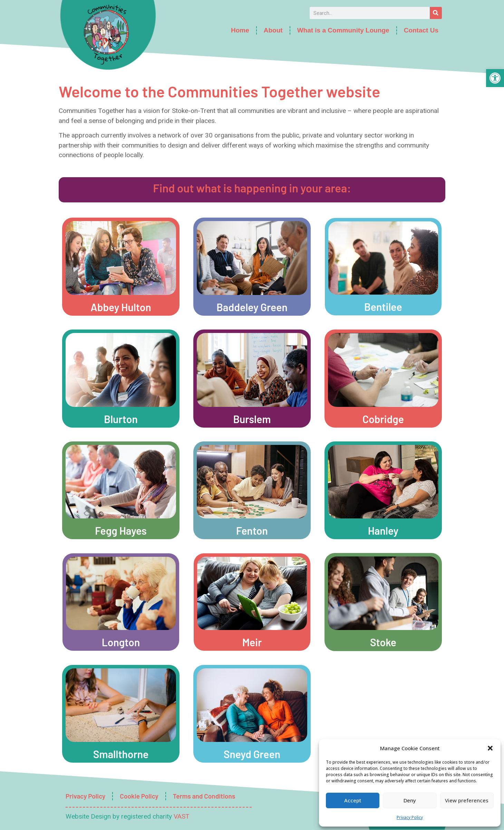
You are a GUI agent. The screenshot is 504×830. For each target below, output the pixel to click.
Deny (410, 800)
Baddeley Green (252, 307)
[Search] (436, 13)
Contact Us (421, 30)
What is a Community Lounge (343, 30)
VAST (182, 816)
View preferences (466, 800)
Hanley (383, 530)
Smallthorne (120, 754)
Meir (252, 642)
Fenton (252, 530)
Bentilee (383, 306)
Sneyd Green (252, 754)
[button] (495, 78)
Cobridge (383, 419)
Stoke (383, 642)
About (273, 30)
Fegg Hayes (121, 530)
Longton (121, 642)
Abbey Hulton (120, 307)
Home (240, 30)
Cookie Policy (139, 796)
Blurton (121, 419)
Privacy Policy (410, 817)
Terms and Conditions (204, 796)
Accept (352, 800)
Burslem (252, 419)
